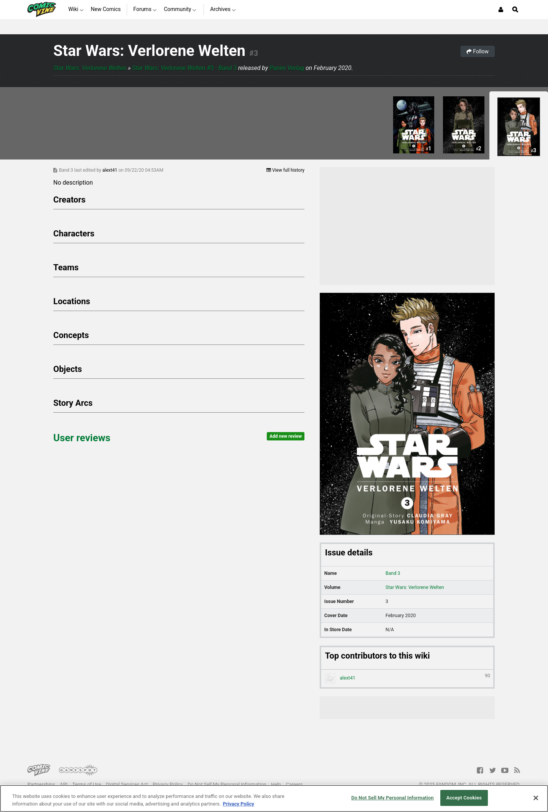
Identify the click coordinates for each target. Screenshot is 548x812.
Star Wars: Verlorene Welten (149, 51)
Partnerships (41, 784)
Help (276, 784)
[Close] (535, 798)
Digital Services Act (127, 784)
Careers (294, 784)
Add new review (285, 436)
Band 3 (393, 573)
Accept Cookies (464, 798)
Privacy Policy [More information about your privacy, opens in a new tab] (238, 804)
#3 (253, 53)
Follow (478, 51)
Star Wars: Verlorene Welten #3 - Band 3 (184, 68)
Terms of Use (86, 784)
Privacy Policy (168, 784)
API (63, 784)
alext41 (110, 170)
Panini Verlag (286, 68)
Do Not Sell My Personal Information (227, 784)
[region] (274, 798)
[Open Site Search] (515, 9)
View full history (285, 170)
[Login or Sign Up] (501, 9)
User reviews (81, 437)
